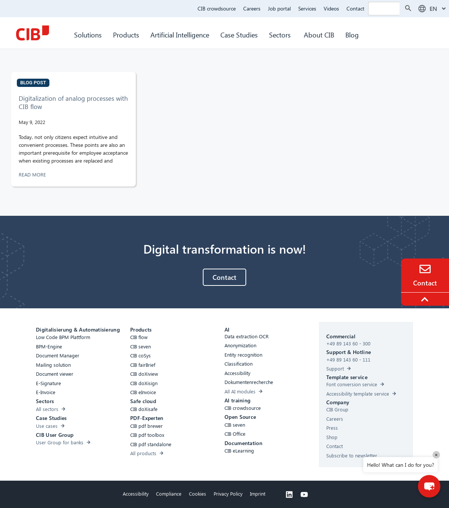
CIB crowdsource (217, 8)
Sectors (281, 34)
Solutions (88, 34)
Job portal (279, 8)
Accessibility (136, 493)
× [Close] (436, 454)
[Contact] (425, 269)
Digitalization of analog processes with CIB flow (73, 102)
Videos (331, 8)
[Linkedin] (289, 494)
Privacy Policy (228, 493)
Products (126, 34)
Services (307, 8)
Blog (352, 34)
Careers (251, 8)
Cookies (197, 493)
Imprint (257, 493)
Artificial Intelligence (179, 34)
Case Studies (239, 34)
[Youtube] (304, 494)
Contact (355, 8)
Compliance (168, 493)
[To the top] (426, 299)
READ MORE (33, 174)
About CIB (319, 34)
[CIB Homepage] (32, 32)
